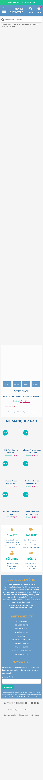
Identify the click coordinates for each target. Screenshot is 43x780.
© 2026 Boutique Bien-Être (15, 710)
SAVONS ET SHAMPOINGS (21, 651)
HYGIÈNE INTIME (21, 632)
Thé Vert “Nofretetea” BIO (11, 513)
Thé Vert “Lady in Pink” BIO (11, 451)
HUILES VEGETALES (21, 654)
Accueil (4, 24)
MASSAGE (21, 636)
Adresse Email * (8, 677)
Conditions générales (10, 715)
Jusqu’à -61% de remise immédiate (21, 2)
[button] (4, 11)
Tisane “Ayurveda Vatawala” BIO (32, 513)
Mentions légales (30, 710)
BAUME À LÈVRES (21, 647)
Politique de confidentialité (25, 715)
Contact (37, 715)
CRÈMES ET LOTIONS (21, 643)
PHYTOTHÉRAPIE (26, 24)
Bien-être (16, 12)
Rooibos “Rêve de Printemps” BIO (32, 482)
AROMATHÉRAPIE (21, 629)
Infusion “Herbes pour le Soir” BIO (32, 451)
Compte (30, 13)
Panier (39, 13)
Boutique (18, 8)
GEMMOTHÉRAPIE (21, 625)
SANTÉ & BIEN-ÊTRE (14, 24)
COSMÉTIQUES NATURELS (21, 640)
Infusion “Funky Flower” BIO (11, 482)
